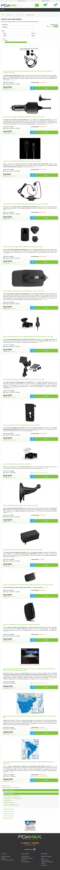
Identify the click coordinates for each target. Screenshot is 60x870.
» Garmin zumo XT (8, 818)
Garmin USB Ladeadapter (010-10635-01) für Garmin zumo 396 (22, 246)
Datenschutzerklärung (47, 861)
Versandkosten (13, 88)
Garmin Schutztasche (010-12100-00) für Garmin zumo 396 (21, 624)
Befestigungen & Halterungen (11, 795)
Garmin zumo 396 (30, 14)
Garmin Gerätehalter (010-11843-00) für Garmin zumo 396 (21, 425)
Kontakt (43, 863)
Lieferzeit (23, 860)
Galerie (49, 26)
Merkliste (3, 858)
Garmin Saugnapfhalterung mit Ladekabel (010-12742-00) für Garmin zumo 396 (28, 336)
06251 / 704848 (31, 843)
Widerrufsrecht (45, 860)
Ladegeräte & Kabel (9, 802)
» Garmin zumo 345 (8, 809)
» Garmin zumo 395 (8, 813)
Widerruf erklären (5, 856)
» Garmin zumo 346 (8, 811)
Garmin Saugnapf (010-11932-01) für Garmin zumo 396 (20, 505)
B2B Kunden (46, 0)
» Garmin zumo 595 (8, 816)
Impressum (44, 865)
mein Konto (22, 0)
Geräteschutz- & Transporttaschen (13, 798)
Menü (3, 9)
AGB (42, 858)
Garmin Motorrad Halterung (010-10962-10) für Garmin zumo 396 (23, 379)
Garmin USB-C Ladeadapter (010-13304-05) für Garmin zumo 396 (23, 291)
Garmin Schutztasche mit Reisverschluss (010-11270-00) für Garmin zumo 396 (28, 584)
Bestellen (46, 88)
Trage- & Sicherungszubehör (11, 804)
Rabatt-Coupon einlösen (7, 860)
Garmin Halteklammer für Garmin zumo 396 (17, 464)
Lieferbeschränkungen (27, 858)
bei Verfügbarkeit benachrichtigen (39, 472)
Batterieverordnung (46, 856)
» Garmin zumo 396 (8, 790)
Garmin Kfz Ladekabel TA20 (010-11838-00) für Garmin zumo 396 (23, 117)
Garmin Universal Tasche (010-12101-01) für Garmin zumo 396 (22, 549)
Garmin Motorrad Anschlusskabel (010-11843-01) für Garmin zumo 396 (25, 204)
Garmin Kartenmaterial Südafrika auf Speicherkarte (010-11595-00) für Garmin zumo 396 (29, 716)
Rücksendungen (25, 861)
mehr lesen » (13, 79)
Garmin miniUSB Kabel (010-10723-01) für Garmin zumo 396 (22, 161)
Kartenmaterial (7, 800)
